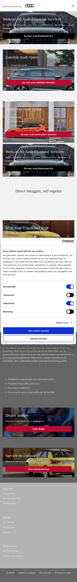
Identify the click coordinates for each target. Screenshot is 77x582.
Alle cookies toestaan (38, 331)
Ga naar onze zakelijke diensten (38, 82)
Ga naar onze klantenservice (38, 36)
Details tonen (62, 322)
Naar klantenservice (38, 469)
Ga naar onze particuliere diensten (38, 134)
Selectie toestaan (38, 338)
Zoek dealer (38, 429)
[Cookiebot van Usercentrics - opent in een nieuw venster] (62, 241)
